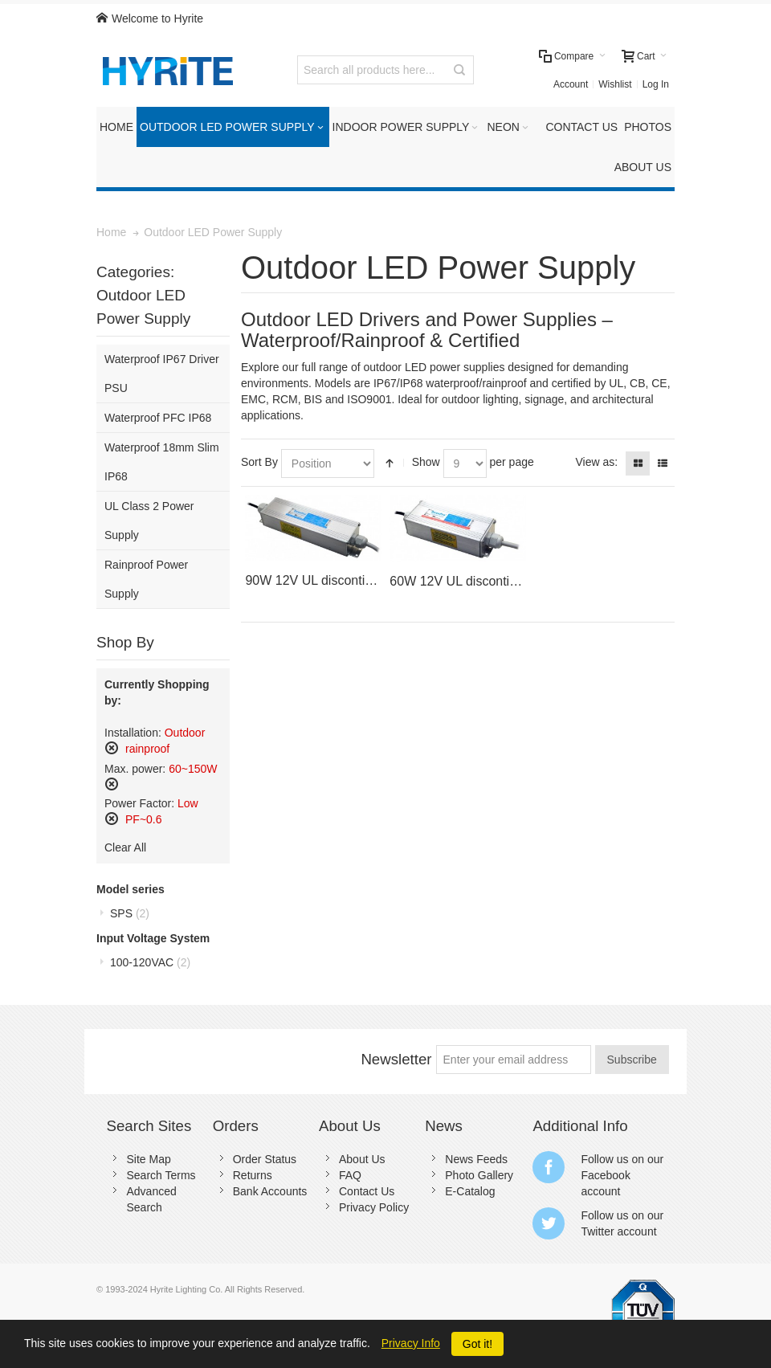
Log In (655, 84)
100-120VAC (150, 962)
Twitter (597, 1231)
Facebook (605, 1175)
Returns (252, 1175)
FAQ (350, 1175)
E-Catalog (470, 1191)
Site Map (148, 1159)
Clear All (125, 847)
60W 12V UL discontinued (463, 581)
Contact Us (366, 1191)
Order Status (264, 1159)
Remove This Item (111, 748)
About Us (362, 1159)
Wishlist (614, 84)
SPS (129, 913)
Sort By (259, 461)
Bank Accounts (270, 1191)
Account (570, 84)
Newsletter (396, 1059)
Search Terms (160, 1175)
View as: (596, 461)
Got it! (477, 1343)
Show (426, 461)
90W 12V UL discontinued (319, 580)
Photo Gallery (479, 1175)
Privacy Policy (374, 1207)
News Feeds (476, 1159)
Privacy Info (410, 1343)
